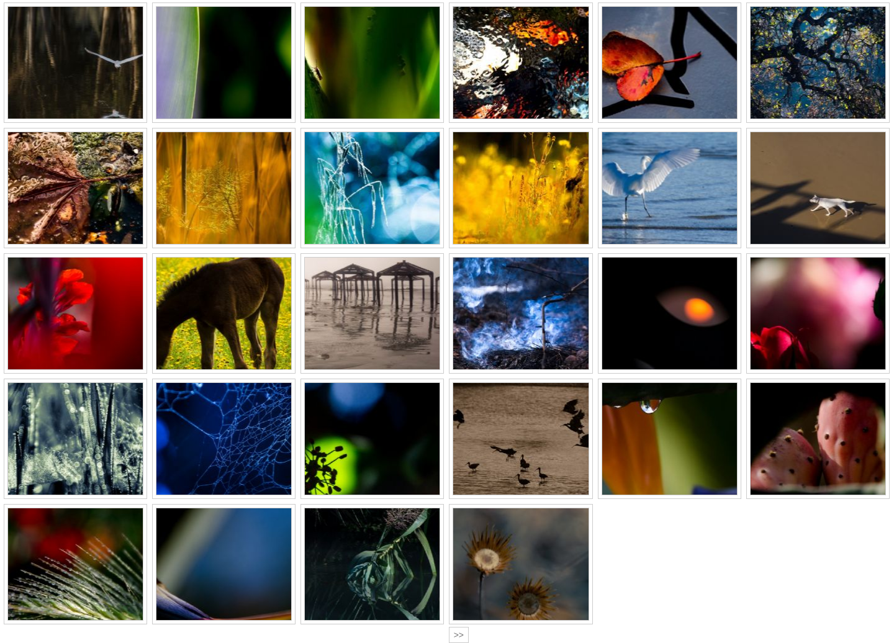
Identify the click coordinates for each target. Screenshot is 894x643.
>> (459, 635)
